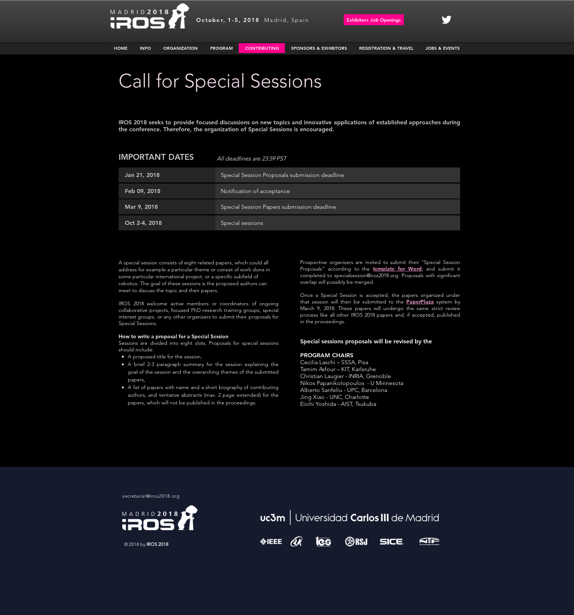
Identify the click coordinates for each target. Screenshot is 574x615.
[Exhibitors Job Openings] (374, 19)
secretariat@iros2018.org (151, 496)
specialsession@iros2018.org (366, 275)
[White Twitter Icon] (446, 19)
